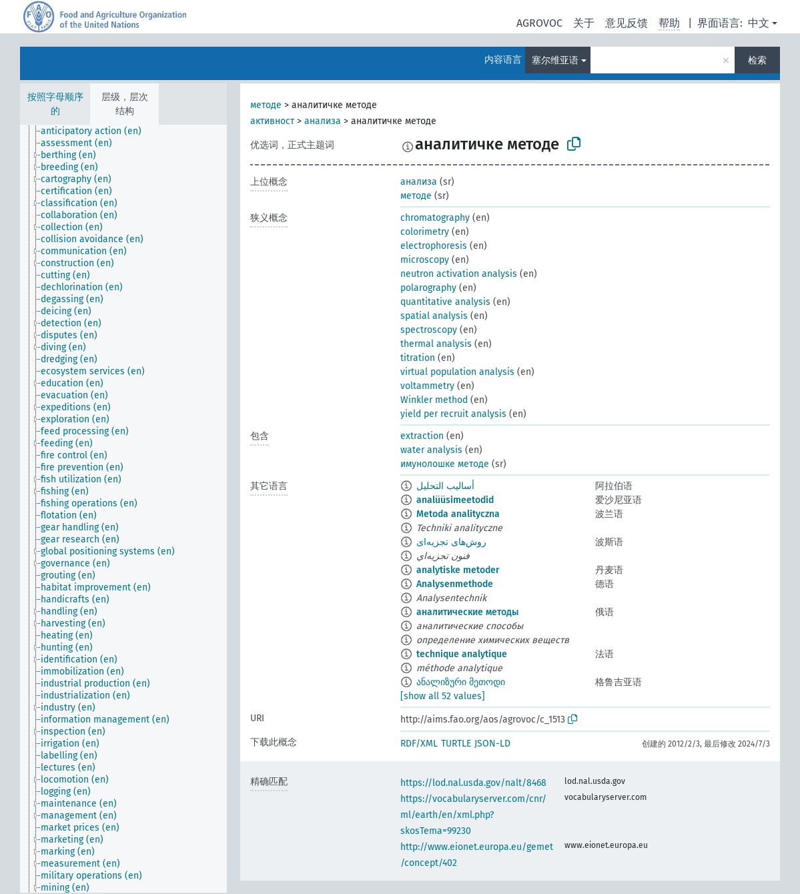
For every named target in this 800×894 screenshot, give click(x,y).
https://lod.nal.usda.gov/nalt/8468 (473, 783)
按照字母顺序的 (55, 104)
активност (272, 121)
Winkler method (434, 400)
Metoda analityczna (458, 514)
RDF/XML (419, 743)
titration (417, 358)
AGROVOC (539, 23)
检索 (757, 60)
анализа (322, 121)
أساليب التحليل (445, 486)
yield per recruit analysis (453, 414)
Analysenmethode (454, 584)
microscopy (424, 260)
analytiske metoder (458, 570)
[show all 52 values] (442, 696)
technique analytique (461, 654)
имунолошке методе (444, 464)
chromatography (435, 217)
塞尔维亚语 (555, 60)
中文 (758, 23)
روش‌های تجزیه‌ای (451, 542)
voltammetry (427, 386)
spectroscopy (428, 330)
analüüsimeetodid (455, 500)
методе (266, 105)
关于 (583, 23)
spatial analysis (434, 316)
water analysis (431, 450)
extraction (422, 436)
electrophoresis (433, 246)
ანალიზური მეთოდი (460, 682)
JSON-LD (492, 743)
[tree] (123, 509)
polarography (428, 288)
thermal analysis (436, 344)
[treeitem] (96, 131)
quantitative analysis (445, 302)
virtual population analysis (457, 372)
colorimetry (424, 232)
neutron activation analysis (458, 274)
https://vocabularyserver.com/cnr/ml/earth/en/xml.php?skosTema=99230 (473, 815)
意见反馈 (626, 23)
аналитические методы (467, 612)
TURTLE (456, 743)
